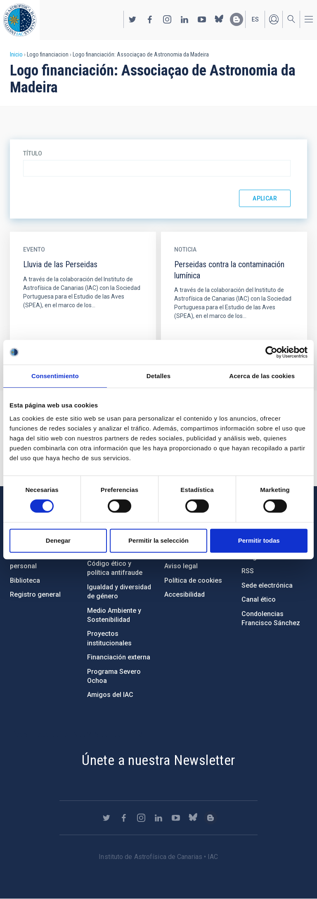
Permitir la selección (158, 540)
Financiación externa (118, 657)
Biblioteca (25, 580)
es (255, 19)
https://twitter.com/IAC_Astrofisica (132, 19)
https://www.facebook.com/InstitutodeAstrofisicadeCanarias (149, 19)
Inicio (16, 54)
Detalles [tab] (158, 375)
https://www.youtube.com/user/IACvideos (202, 19)
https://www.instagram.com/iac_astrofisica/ (167, 19)
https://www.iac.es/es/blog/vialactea (236, 19)
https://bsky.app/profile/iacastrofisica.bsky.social (219, 19)
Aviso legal (181, 566)
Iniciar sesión (273, 19)
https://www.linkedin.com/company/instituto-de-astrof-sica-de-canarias (184, 19)
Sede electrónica (267, 585)
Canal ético (258, 599)
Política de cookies (193, 580)
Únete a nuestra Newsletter (158, 760)
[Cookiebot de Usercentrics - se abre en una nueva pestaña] (271, 352)
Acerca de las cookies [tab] (262, 375)
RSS (247, 571)
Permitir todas (259, 540)
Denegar (58, 540)
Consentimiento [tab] (55, 375)
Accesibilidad (184, 594)
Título (32, 153)
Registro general (35, 594)
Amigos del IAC (110, 695)
